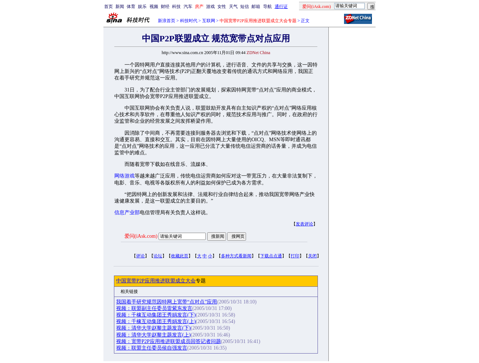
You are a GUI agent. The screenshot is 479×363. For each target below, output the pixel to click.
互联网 (208, 20)
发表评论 (304, 224)
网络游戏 (124, 176)
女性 (221, 6)
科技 (176, 6)
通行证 (281, 6)
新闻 (119, 6)
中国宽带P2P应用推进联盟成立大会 (156, 281)
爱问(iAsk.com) (140, 236)
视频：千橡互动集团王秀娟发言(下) (156, 315)
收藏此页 (179, 255)
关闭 (312, 255)
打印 (295, 255)
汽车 (188, 6)
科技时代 (188, 20)
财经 (165, 6)
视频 (154, 6)
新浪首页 (166, 20)
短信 (244, 6)
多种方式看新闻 (236, 255)
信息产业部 (127, 212)
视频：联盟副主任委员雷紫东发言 (154, 308)
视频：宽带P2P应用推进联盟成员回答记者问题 (168, 341)
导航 (267, 6)
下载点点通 (271, 255)
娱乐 (142, 6)
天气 (233, 6)
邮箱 (255, 6)
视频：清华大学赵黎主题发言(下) (153, 328)
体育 (131, 6)
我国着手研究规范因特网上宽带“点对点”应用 (166, 302)
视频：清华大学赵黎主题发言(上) (153, 335)
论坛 (157, 255)
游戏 (210, 6)
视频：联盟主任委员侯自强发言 (151, 348)
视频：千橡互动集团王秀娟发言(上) (156, 321)
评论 (140, 255)
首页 (108, 6)
